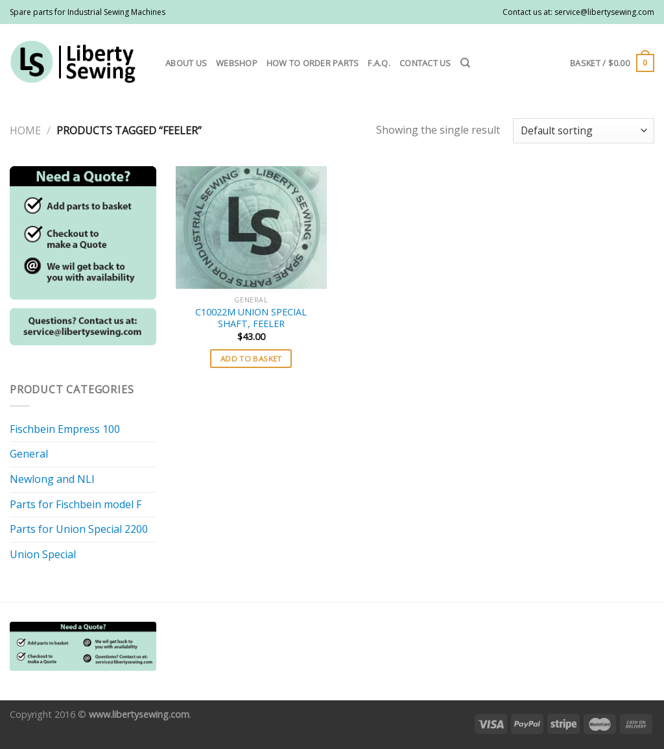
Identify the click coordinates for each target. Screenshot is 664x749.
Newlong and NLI (52, 479)
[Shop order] (583, 130)
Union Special (43, 554)
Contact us (425, 63)
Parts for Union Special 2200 (79, 529)
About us (186, 63)
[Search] (465, 63)
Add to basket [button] (251, 358)
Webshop (236, 63)
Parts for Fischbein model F (75, 504)
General (29, 454)
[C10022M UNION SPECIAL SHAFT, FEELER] (251, 227)
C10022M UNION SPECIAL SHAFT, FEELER (251, 318)
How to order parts (313, 63)
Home (25, 130)
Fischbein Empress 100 (65, 429)
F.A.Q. (379, 63)
